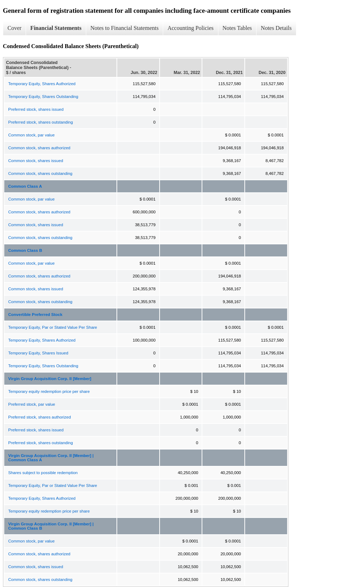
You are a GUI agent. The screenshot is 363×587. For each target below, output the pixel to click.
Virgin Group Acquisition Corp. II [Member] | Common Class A (51, 457)
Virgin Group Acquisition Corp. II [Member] (49, 378)
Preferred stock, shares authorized (39, 417)
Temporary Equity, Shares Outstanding (43, 96)
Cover (14, 28)
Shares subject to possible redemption (43, 473)
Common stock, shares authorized (39, 148)
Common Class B (25, 250)
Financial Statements (56, 28)
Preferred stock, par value (31, 404)
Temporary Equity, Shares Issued (38, 353)
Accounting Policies (190, 28)
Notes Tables (237, 28)
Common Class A (25, 186)
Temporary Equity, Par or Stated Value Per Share (52, 327)
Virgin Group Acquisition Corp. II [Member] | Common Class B (51, 526)
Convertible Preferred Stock (35, 314)
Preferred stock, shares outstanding (40, 122)
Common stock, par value (31, 135)
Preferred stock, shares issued (35, 109)
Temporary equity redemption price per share (49, 391)
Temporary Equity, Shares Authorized (42, 84)
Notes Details (276, 28)
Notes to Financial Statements (124, 28)
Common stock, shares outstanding (40, 173)
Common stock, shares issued (35, 161)
